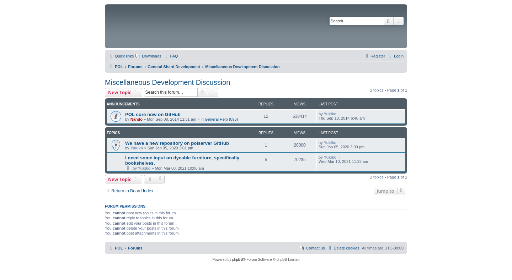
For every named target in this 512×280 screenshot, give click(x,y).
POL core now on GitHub (153, 114)
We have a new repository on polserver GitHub (177, 143)
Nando (136, 119)
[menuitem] (148, 56)
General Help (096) (221, 119)
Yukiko (330, 114)
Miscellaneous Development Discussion (167, 82)
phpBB (237, 260)
